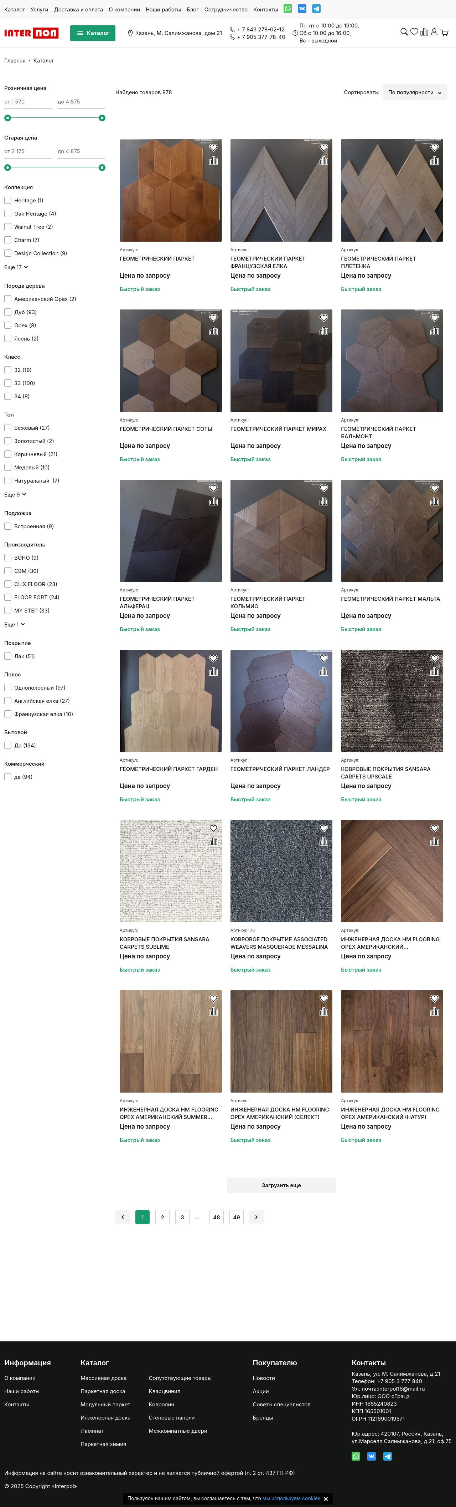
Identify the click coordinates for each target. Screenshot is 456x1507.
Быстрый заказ (140, 289)
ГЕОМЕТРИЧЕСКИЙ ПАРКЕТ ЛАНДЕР (280, 769)
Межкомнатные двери (178, 1430)
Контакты (265, 9)
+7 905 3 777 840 (399, 1381)
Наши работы (163, 9)
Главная (15, 60)
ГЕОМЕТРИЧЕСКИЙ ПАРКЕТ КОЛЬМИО (268, 602)
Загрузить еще (281, 1185)
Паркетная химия (103, 1444)
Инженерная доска (105, 1417)
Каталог (14, 9)
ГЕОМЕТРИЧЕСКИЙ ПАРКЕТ (157, 258)
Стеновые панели (172, 1417)
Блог (193, 9)
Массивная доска (103, 1378)
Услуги (39, 9)
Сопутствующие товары (180, 1378)
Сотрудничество (226, 9)
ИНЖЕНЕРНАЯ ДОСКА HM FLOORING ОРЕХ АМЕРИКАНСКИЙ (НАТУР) (390, 1113)
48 (216, 1217)
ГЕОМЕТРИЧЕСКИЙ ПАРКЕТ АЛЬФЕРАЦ (157, 602)
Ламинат (92, 1430)
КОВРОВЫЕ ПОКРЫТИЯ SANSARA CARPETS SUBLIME (164, 943)
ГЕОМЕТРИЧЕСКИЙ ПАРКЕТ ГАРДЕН (169, 769)
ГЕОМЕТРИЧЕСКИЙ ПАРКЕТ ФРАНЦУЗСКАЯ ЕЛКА (268, 262)
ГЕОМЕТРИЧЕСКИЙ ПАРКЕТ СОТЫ (166, 428)
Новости (264, 1378)
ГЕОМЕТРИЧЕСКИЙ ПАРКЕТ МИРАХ (278, 428)
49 (236, 1217)
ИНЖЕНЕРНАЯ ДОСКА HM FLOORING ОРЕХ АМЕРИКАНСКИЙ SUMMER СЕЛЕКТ (169, 1113)
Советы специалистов (282, 1404)
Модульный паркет (105, 1404)
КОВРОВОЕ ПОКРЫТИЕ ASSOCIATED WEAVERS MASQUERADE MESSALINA (279, 943)
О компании (124, 9)
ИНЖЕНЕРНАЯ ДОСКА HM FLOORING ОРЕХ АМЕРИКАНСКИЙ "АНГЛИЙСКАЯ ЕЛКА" (390, 943)
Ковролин (161, 1404)
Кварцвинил (165, 1391)
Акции (261, 1391)
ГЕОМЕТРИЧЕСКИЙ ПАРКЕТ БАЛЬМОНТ (378, 432)
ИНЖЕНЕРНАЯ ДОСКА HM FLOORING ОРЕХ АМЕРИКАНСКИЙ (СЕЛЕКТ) (279, 1113)
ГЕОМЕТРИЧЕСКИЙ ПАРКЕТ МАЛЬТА (390, 598)
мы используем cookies (291, 1498)
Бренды (263, 1417)
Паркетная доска (103, 1391)
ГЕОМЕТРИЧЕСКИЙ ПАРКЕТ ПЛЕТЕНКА (378, 262)
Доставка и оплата (78, 9)
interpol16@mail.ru (401, 1388)
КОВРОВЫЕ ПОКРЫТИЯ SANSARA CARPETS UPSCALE (386, 773)
